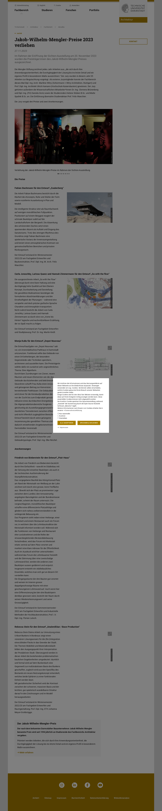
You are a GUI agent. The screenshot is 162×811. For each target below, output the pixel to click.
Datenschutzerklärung (72, 410)
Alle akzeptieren (66, 423)
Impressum (62, 427)
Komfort (61, 416)
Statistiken (62, 418)
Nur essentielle (63, 414)
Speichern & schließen (89, 423)
